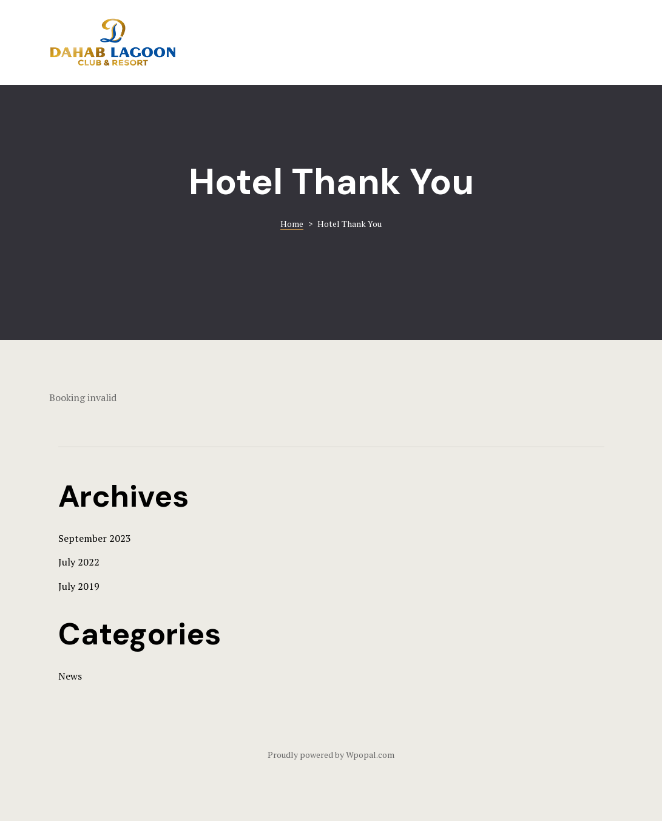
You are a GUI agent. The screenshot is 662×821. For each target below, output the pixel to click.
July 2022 (79, 562)
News (70, 676)
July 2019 (79, 586)
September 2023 (94, 538)
